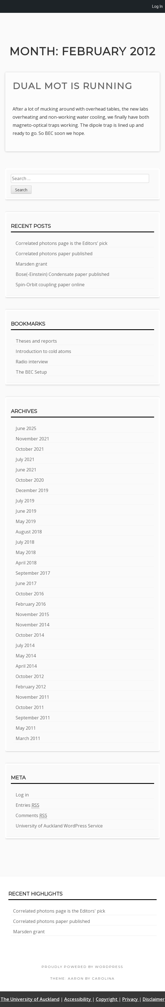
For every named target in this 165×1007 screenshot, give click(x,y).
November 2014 (32, 625)
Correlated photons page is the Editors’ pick (61, 243)
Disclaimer (154, 999)
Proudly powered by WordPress (82, 967)
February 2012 (31, 687)
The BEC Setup (31, 372)
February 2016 (31, 604)
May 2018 (26, 552)
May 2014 (26, 656)
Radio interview (32, 362)
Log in (22, 795)
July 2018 (25, 542)
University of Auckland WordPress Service (59, 826)
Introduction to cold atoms (43, 351)
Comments (31, 815)
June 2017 (26, 583)
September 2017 (33, 573)
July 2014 (25, 645)
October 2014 (30, 635)
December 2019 (32, 490)
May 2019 (26, 521)
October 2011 (30, 707)
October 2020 (30, 480)
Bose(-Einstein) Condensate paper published (62, 274)
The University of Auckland (30, 999)
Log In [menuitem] (157, 6)
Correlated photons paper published (54, 253)
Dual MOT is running (72, 85)
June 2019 (26, 511)
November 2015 (32, 614)
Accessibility (78, 999)
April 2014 (26, 666)
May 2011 (26, 728)
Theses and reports (36, 341)
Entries (27, 805)
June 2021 (26, 470)
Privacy (130, 999)
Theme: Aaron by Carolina (82, 978)
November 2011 (32, 697)
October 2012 (30, 676)
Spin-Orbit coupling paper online (50, 284)
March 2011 (28, 738)
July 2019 (25, 501)
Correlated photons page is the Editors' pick (59, 911)
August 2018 (29, 532)
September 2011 (33, 718)
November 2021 (32, 439)
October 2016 (30, 594)
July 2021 (25, 459)
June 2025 (26, 428)
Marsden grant (31, 264)
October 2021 (30, 449)
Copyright (107, 999)
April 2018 (26, 563)
